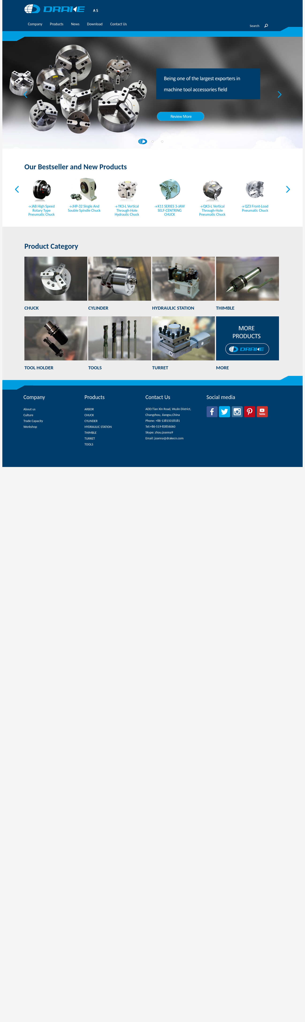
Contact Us (118, 24)
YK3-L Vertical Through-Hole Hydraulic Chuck (127, 210)
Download (95, 24)
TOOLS (88, 444)
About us (29, 409)
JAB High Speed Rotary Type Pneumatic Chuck (41, 210)
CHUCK (89, 415)
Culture (28, 415)
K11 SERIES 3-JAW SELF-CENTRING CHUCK (171, 210)
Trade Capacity (33, 421)
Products (56, 24)
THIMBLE (90, 433)
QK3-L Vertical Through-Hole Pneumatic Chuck (212, 210)
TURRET (89, 439)
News (75, 24)
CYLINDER (91, 421)
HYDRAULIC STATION (98, 427)
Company (35, 24)
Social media (220, 397)
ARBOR (89, 409)
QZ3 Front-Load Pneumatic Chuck (255, 208)
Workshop (30, 427)
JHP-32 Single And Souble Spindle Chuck (84, 208)
